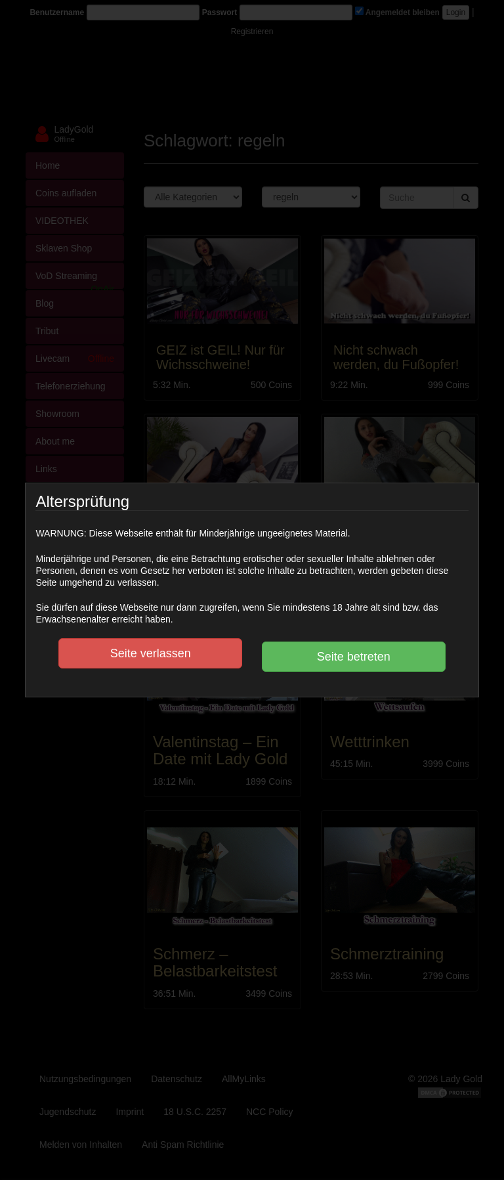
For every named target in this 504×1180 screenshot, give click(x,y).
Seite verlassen (150, 653)
